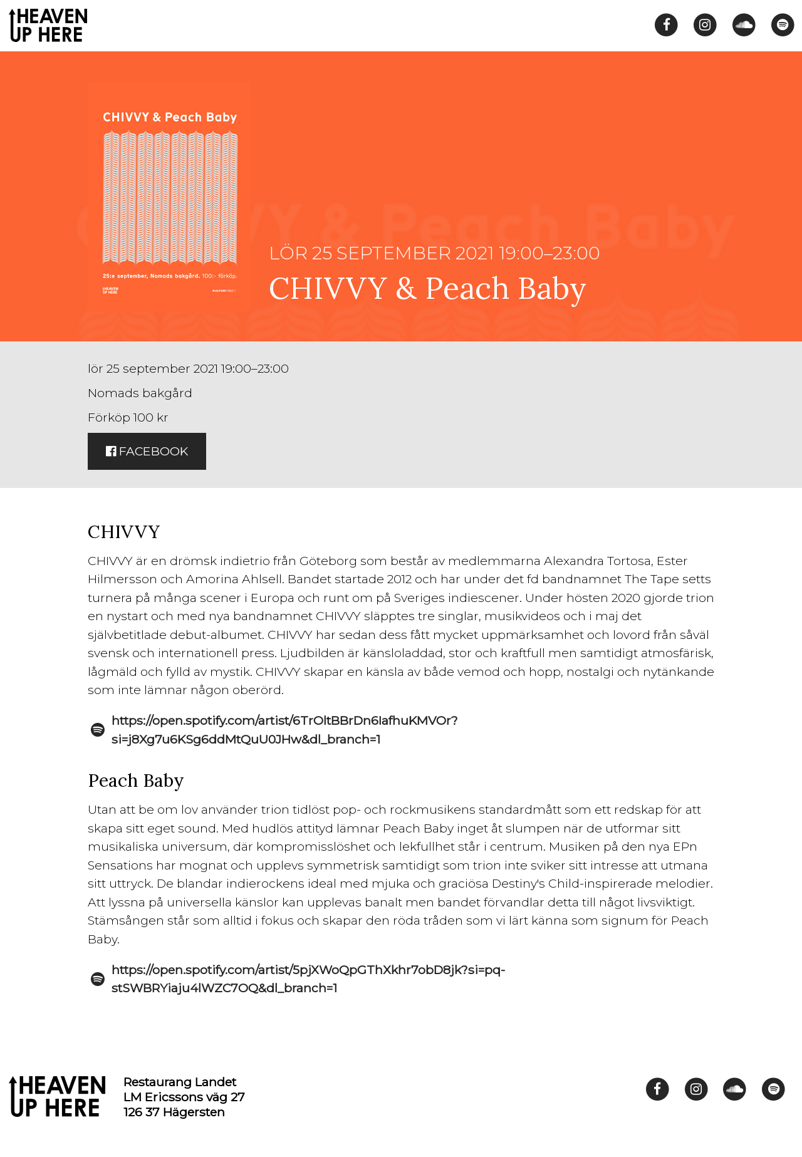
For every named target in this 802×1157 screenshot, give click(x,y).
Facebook (147, 451)
